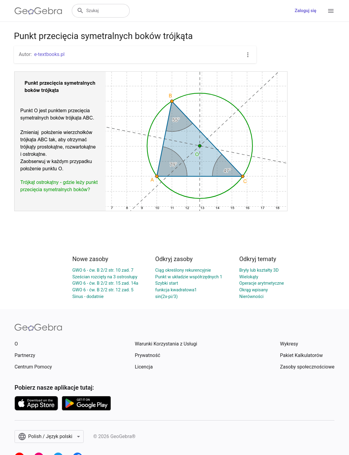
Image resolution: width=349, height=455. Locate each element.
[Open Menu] (330, 11)
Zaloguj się (305, 10)
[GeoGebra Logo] (38, 11)
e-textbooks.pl (49, 54)
